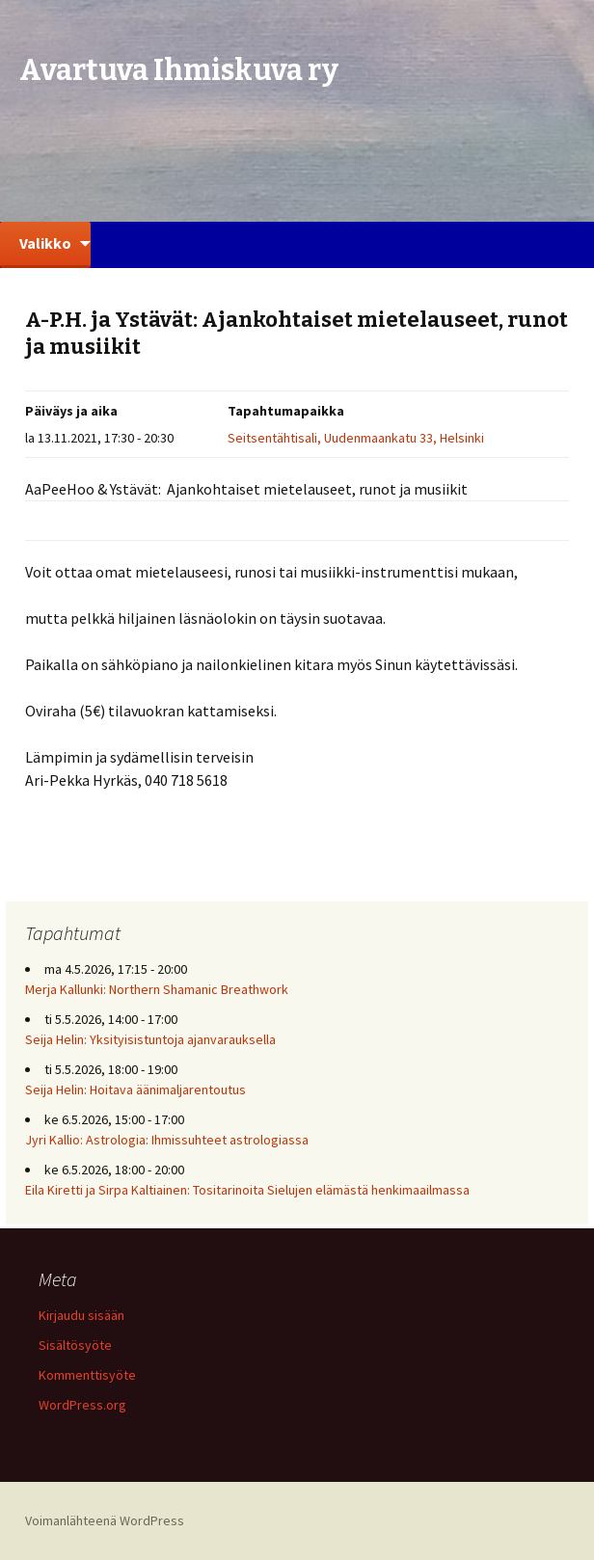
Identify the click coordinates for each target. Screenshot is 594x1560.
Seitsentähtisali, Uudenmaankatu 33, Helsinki (356, 437)
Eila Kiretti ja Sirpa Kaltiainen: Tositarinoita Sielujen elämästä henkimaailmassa (247, 1189)
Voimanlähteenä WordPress (104, 1520)
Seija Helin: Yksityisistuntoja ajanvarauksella (150, 1039)
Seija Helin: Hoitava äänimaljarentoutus (135, 1089)
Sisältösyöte (75, 1345)
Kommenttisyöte (87, 1375)
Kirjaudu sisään (81, 1315)
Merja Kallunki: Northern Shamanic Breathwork (158, 989)
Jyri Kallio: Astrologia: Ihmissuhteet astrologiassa (167, 1139)
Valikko (45, 243)
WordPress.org (82, 1404)
